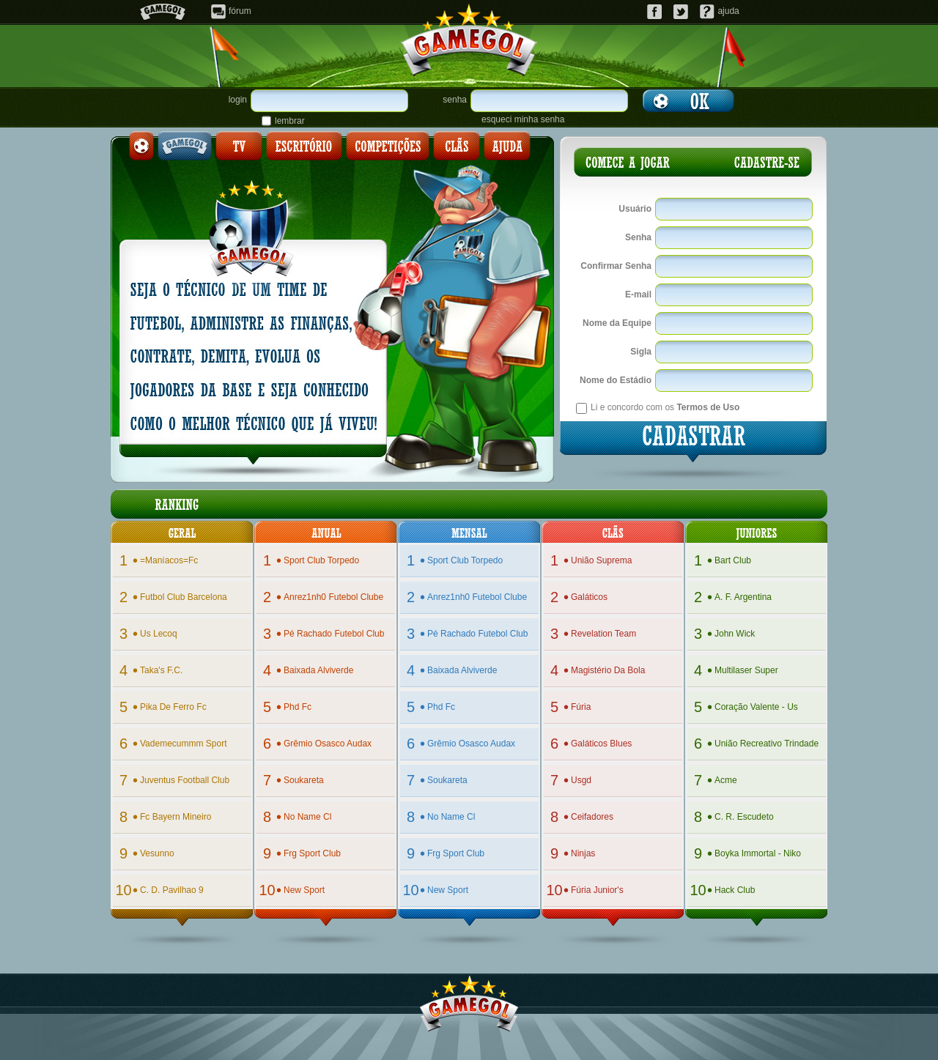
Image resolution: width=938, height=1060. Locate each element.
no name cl (307, 817)
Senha (638, 237)
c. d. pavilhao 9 (172, 890)
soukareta (304, 780)
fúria (581, 707)
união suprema (601, 560)
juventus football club (184, 780)
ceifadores (592, 817)
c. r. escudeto (744, 817)
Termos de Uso (707, 407)
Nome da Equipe (617, 323)
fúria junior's (597, 890)
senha (455, 99)
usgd (581, 780)
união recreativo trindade (766, 743)
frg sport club (312, 853)
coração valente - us (756, 707)
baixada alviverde (318, 670)
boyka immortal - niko (757, 853)
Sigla (640, 351)
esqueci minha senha (522, 119)
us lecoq (158, 634)
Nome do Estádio (615, 380)
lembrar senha (290, 121)
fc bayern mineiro (175, 817)
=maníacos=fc (169, 560)
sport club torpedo (321, 560)
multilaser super (746, 670)
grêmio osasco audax (328, 743)
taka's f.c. (161, 670)
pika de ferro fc (173, 707)
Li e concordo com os (665, 407)
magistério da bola (608, 670)
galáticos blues (601, 743)
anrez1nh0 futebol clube (333, 597)
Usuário (634, 209)
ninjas (583, 853)
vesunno (157, 853)
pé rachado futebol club (334, 634)
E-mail (638, 294)
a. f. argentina (743, 597)
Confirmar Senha (615, 266)
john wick (734, 634)
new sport (304, 890)
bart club (732, 560)
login (238, 99)
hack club (734, 890)
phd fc (297, 707)
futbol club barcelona (183, 597)
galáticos (589, 597)
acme (725, 780)
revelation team (603, 634)
